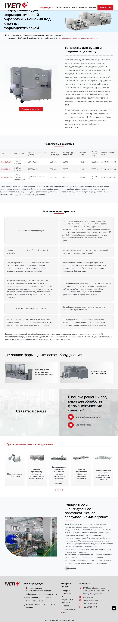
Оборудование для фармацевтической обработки (42, 35)
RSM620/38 (6, 162)
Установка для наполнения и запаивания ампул (41, 369)
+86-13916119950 (83, 419)
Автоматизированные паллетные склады (40, 600)
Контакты (105, 7)
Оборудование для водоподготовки (41, 589)
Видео (92, 7)
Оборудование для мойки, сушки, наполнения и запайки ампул (30, 38)
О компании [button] (61, 7)
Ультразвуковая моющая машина (96, 369)
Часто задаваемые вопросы (67, 594)
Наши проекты (79, 7)
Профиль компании (67, 586)
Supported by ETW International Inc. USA (59, 615)
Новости (66, 600)
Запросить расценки (31, 109)
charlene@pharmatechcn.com (88, 411)
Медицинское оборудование (38, 592)
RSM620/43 (6, 169)
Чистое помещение (34, 596)
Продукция (15, 35)
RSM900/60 (6, 177)
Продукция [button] (45, 7)
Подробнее (71, 563)
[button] (55, 484)
